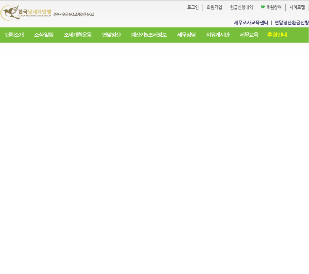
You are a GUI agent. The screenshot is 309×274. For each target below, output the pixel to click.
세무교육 (249, 35)
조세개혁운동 (77, 35)
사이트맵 (297, 7)
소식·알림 (43, 35)
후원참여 (271, 7)
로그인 (193, 7)
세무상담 (186, 35)
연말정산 (111, 35)
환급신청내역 (241, 7)
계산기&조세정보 (149, 35)
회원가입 (214, 7)
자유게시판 (217, 35)
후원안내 (277, 35)
